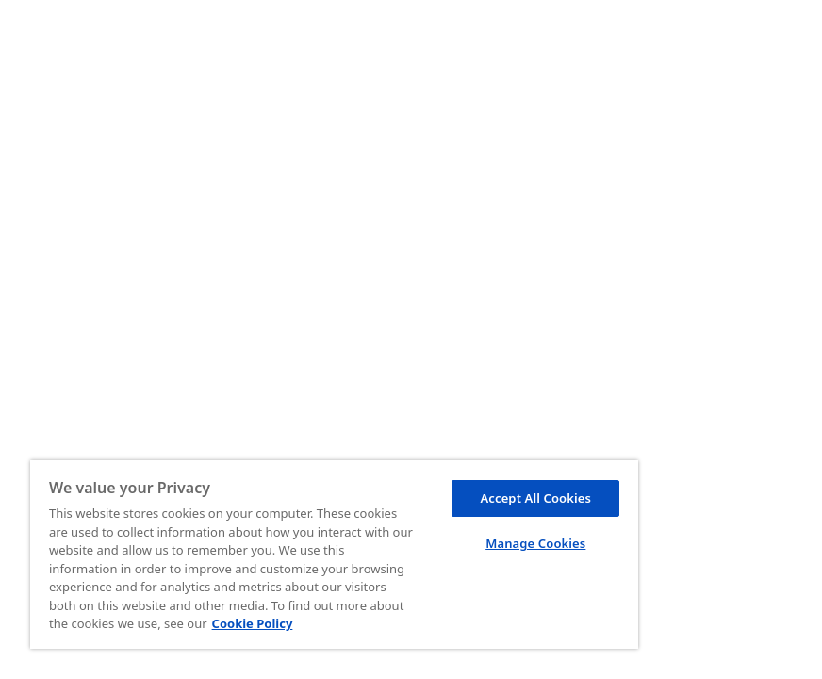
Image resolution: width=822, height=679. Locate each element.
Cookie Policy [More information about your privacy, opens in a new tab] (252, 623)
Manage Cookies (535, 543)
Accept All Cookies (535, 497)
